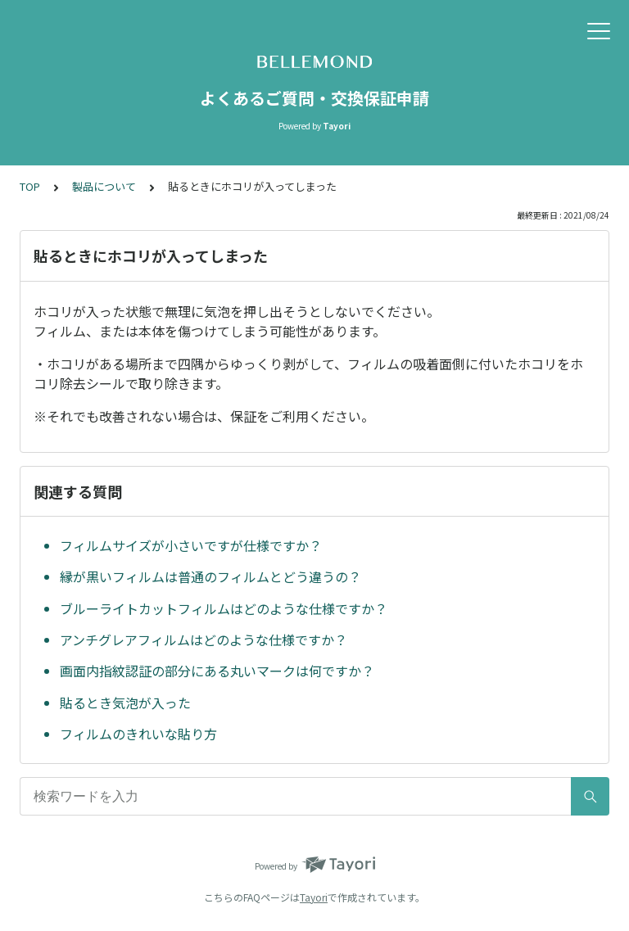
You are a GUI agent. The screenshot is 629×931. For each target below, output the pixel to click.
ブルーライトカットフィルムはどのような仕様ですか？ (223, 608)
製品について (104, 186)
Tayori (314, 897)
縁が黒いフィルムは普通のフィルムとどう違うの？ (210, 576)
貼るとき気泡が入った (125, 702)
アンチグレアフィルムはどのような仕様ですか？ (203, 639)
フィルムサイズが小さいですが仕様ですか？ (191, 545)
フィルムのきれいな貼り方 (138, 733)
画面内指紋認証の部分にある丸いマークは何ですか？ (217, 670)
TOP (30, 186)
